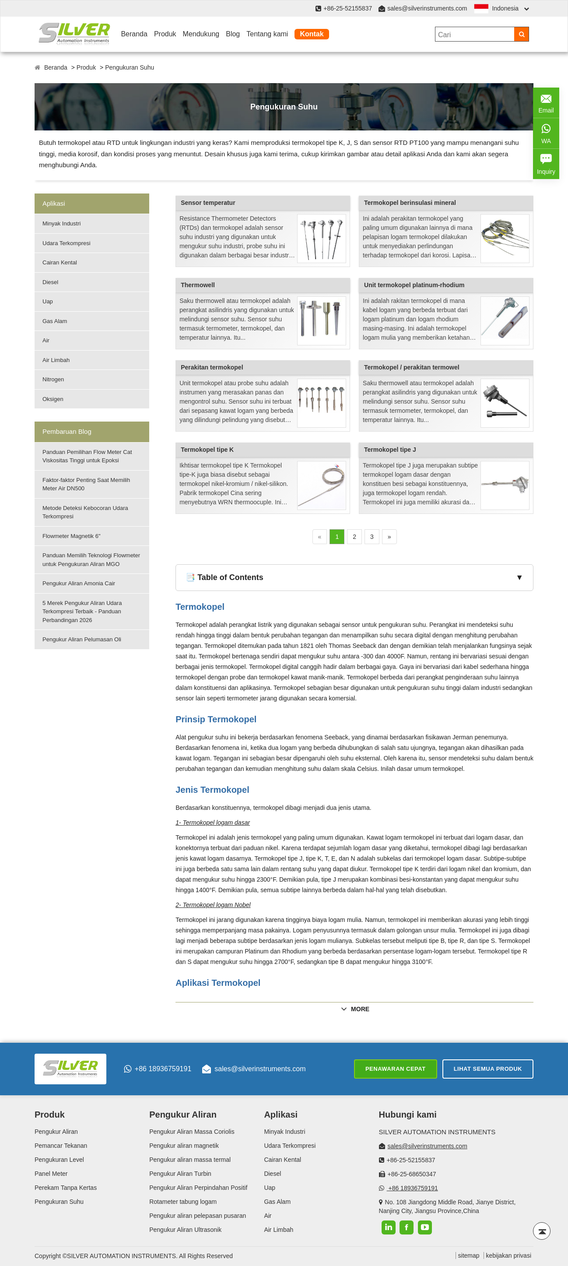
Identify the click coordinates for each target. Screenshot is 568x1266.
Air (45, 340)
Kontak (311, 34)
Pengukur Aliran (56, 1131)
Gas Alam (54, 321)
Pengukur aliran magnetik (184, 1145)
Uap (47, 301)
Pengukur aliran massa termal (190, 1159)
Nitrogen (53, 379)
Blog (233, 34)
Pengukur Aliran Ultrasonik (185, 1229)
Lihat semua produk (488, 1069)
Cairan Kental (59, 262)
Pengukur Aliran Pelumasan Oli (81, 639)
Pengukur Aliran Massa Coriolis (192, 1131)
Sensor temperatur (208, 202)
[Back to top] (541, 1231)
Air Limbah (56, 360)
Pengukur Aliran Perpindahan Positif (198, 1187)
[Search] (521, 34)
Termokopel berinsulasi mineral (410, 202)
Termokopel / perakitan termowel (411, 367)
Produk (165, 34)
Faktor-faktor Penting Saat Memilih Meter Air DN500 (86, 484)
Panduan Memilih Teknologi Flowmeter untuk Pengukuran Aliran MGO (91, 559)
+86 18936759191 (157, 1069)
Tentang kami (267, 34)
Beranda (134, 34)
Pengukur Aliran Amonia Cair (78, 583)
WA (546, 132)
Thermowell (198, 284)
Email (546, 102)
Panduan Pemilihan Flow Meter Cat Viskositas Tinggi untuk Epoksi (87, 456)
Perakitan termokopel (212, 367)
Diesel (50, 282)
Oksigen (52, 399)
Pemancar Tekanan (61, 1145)
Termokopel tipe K (207, 449)
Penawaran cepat (395, 1069)
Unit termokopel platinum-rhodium (414, 284)
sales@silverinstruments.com (427, 8)
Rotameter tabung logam (183, 1201)
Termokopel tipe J (390, 449)
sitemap (469, 1255)
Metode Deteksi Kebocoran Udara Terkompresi (85, 512)
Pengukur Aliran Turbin (180, 1173)
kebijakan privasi (509, 1255)
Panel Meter (51, 1173)
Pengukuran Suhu (129, 67)
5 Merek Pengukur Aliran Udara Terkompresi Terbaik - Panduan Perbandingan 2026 (82, 611)
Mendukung (201, 34)
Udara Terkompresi (66, 243)
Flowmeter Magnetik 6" (71, 536)
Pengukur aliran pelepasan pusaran (197, 1215)
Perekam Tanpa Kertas (66, 1187)
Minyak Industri (61, 223)
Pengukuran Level (59, 1159)
